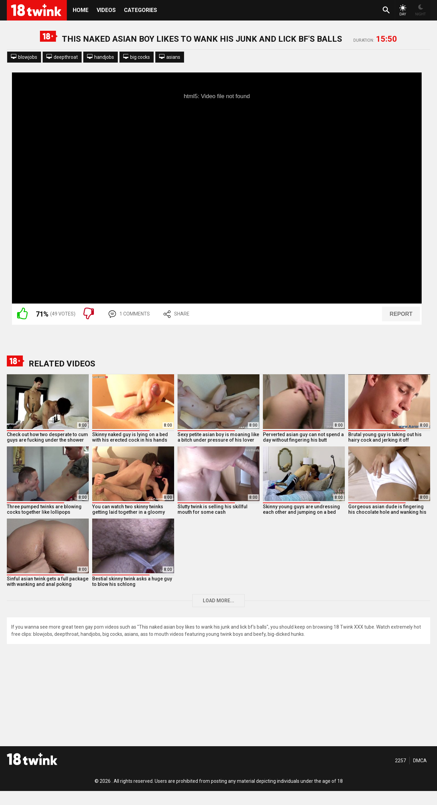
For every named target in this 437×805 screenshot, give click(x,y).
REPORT (401, 314)
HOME (80, 10)
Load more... (218, 600)
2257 (400, 760)
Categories (140, 10)
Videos (106, 10)
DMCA (420, 760)
